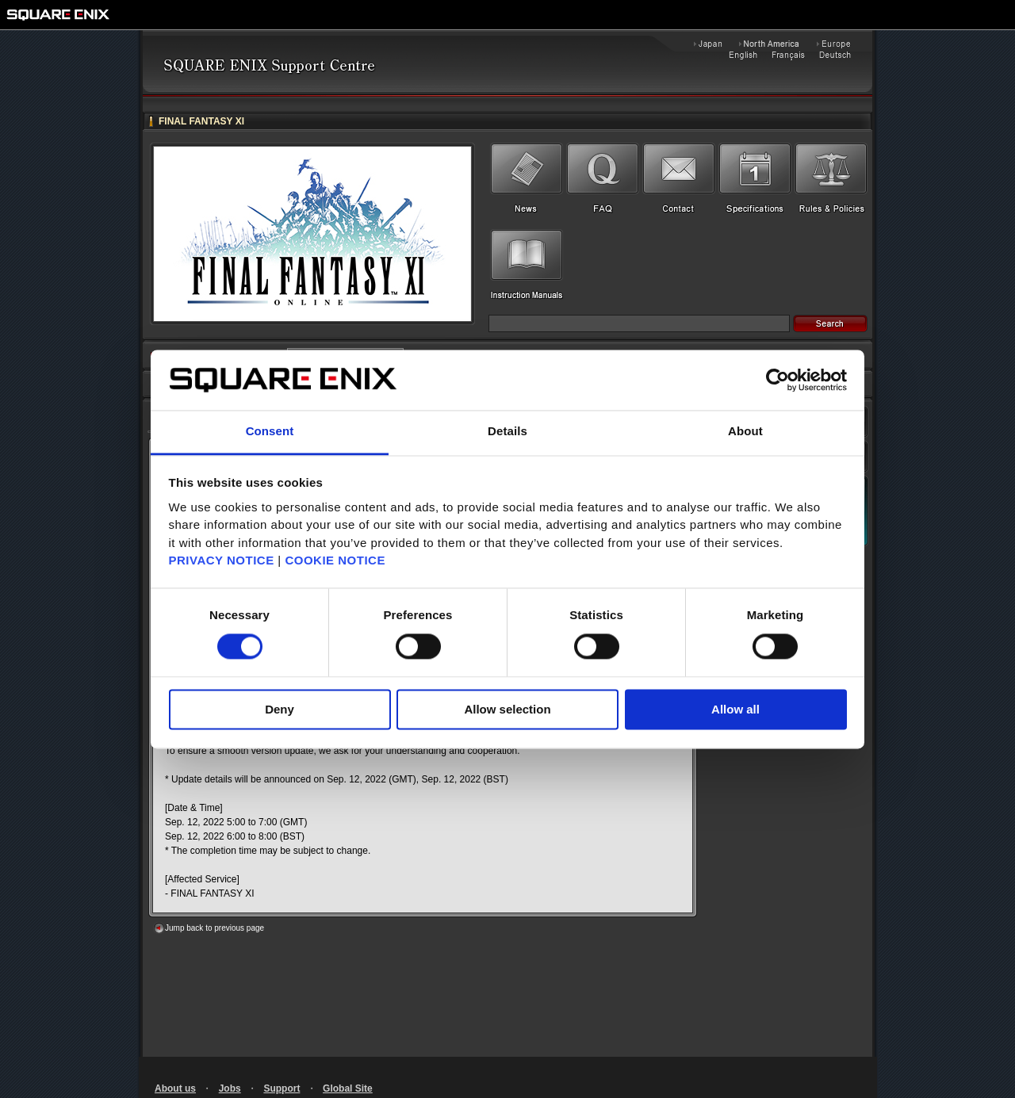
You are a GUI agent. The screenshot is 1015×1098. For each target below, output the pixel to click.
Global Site (348, 1088)
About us (175, 1088)
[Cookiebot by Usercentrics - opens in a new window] (777, 380)
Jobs (230, 1088)
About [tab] (745, 431)
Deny (279, 710)
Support (281, 1088)
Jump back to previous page (214, 928)
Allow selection (507, 710)
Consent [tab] (270, 431)
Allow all (735, 710)
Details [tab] (507, 431)
